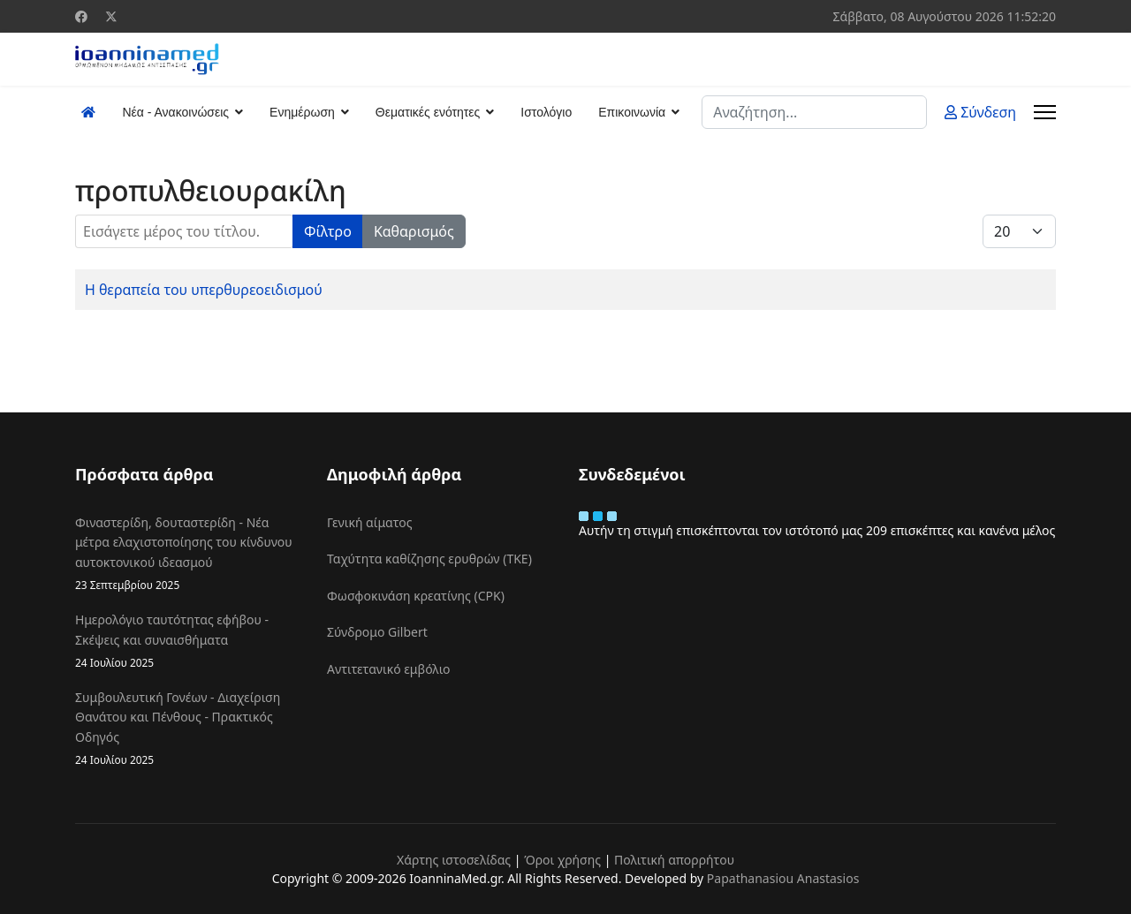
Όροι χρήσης (562, 859)
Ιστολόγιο (546, 112)
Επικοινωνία (631, 112)
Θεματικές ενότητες (428, 112)
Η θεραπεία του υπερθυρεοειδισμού (204, 289)
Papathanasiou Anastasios (783, 878)
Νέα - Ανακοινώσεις (175, 112)
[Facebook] (81, 16)
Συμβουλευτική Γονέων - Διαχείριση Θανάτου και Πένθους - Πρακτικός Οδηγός (187, 728)
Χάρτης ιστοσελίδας (454, 859)
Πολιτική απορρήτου (674, 859)
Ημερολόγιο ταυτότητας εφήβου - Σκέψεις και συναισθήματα (187, 641)
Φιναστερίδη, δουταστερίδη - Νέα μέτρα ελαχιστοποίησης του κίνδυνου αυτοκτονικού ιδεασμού (187, 553)
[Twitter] (111, 16)
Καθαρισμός (414, 231)
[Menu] (1045, 112)
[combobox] (814, 112)
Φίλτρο (328, 231)
